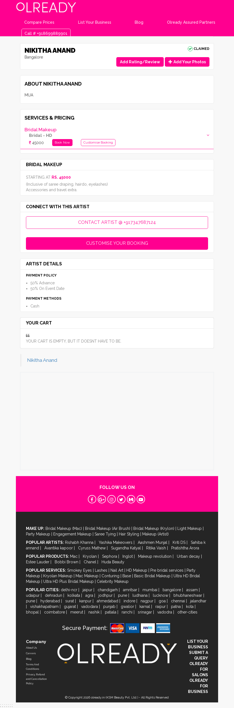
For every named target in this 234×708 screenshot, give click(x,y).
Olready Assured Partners (191, 22)
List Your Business (94, 22)
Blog (139, 22)
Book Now (62, 142)
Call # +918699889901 (46, 33)
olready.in (98, 697)
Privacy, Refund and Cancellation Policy (36, 679)
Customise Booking (98, 142)
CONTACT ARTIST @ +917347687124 (117, 222)
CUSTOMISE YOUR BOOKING (117, 243)
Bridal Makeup (41, 129)
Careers (31, 653)
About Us (31, 647)
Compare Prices (39, 22)
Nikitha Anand (42, 360)
